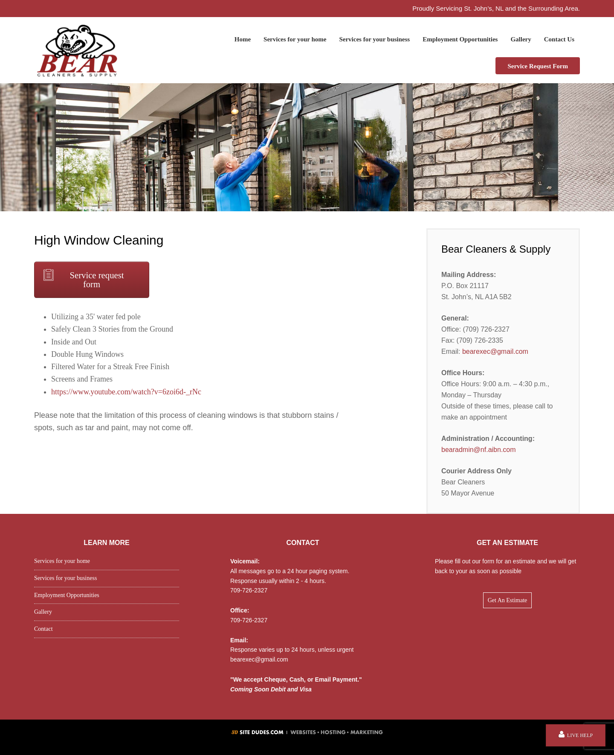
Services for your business (65, 578)
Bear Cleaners (77, 50)
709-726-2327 (248, 590)
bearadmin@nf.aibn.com (478, 449)
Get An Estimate (507, 600)
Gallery (43, 612)
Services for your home (62, 561)
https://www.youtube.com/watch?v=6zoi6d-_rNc (126, 392)
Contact (43, 629)
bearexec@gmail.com (495, 351)
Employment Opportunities (66, 595)
